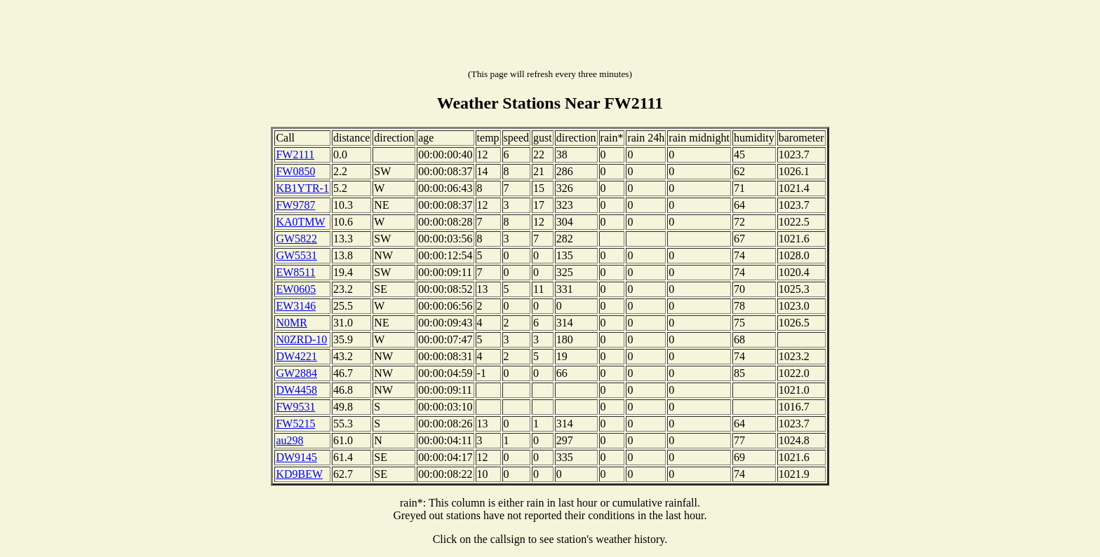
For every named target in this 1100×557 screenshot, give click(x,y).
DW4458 (296, 390)
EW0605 (296, 289)
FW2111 (295, 154)
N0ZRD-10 (301, 339)
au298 (289, 440)
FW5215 (295, 423)
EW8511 (295, 272)
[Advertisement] (550, 37)
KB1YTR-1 (302, 188)
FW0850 (295, 171)
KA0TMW (300, 222)
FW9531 (295, 407)
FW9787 (295, 205)
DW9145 (296, 457)
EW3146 (296, 306)
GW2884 (296, 373)
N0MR (291, 323)
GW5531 (296, 255)
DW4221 (296, 356)
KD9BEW (299, 474)
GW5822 (296, 239)
